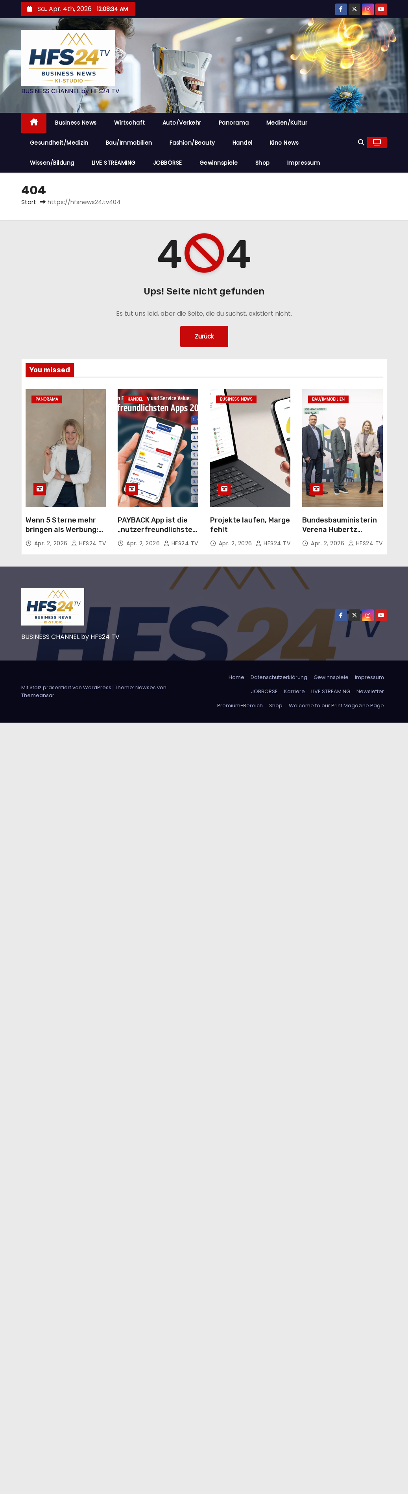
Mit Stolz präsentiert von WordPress (67, 687)
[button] (361, 142)
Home (236, 677)
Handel (243, 143)
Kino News (284, 143)
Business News (76, 123)
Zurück (204, 336)
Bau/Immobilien (129, 143)
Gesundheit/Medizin (59, 143)
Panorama (234, 123)
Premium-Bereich (240, 705)
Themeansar (37, 695)
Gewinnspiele (218, 163)
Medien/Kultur (287, 123)
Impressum (303, 163)
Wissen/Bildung (52, 163)
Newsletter (370, 691)
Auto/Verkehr (181, 123)
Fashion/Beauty (192, 143)
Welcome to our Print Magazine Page (336, 705)
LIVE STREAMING (114, 163)
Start (28, 202)
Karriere (294, 691)
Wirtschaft (129, 123)
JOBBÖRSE (167, 163)
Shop (262, 163)
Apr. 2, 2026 (52, 543)
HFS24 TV (88, 543)
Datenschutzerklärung (279, 677)
